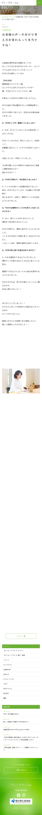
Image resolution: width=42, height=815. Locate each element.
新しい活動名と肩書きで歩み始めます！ (21, 720)
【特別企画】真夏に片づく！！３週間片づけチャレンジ (21, 747)
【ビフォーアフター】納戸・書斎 (14, 655)
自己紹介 (6, 693)
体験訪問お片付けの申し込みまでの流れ (21, 728)
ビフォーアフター (9, 679)
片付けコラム (7, 689)
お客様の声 (6, 30)
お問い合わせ (21, 770)
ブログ (11, 17)
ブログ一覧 (21, 636)
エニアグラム (7, 665)
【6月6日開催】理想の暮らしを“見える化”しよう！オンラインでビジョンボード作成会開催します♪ (21, 737)
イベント (6, 660)
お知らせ (6, 674)
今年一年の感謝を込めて (21, 712)
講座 (4, 698)
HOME (4, 17)
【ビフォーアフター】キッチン (13, 650)
